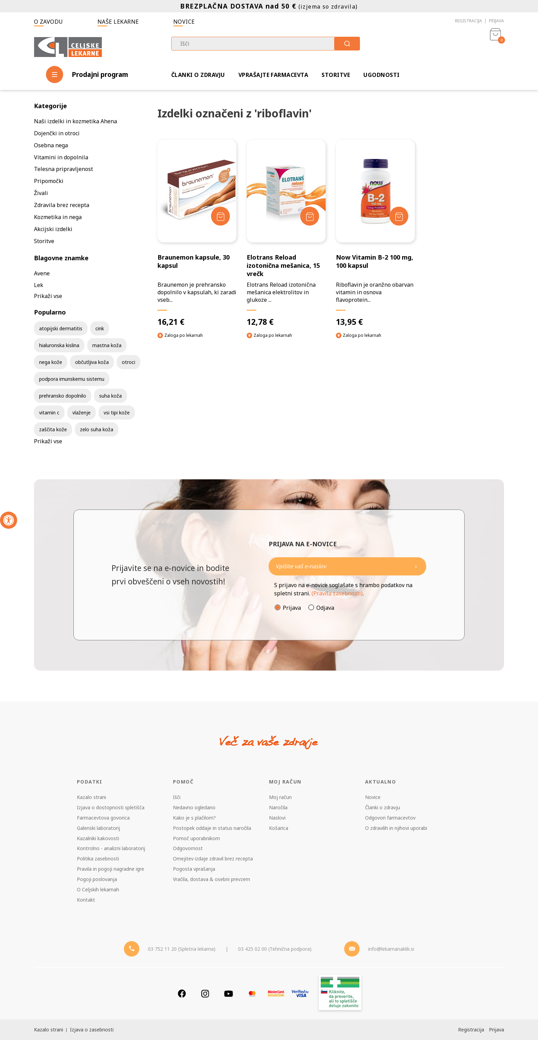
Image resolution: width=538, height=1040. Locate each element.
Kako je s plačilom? (194, 817)
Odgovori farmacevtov (390, 817)
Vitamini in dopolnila (61, 157)
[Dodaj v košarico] (220, 216)
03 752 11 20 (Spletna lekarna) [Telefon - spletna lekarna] (181, 949)
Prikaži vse (48, 296)
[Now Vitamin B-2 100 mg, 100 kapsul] (375, 233)
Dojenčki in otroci (57, 133)
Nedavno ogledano (194, 807)
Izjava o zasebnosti (92, 1029)
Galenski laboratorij (98, 828)
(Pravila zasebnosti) (337, 593)
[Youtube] (228, 993)
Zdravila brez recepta (61, 205)
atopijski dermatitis (60, 328)
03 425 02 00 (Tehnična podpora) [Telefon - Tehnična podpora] (275, 949)
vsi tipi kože (117, 412)
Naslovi (277, 817)
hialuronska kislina (59, 345)
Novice (184, 21)
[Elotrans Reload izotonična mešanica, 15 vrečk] (286, 233)
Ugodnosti (381, 75)
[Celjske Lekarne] (68, 45)
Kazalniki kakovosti (98, 838)
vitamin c (49, 412)
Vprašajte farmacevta (273, 75)
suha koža (110, 395)
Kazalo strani (91, 797)
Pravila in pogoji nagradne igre (110, 869)
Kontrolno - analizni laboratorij (111, 848)
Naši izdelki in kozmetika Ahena (75, 121)
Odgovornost (188, 848)
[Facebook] (182, 993)
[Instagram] (205, 993)
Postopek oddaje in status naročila (212, 828)
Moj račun (280, 797)
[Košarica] (495, 46)
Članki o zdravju (198, 75)
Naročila (278, 807)
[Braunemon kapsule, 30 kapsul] (196, 233)
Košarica (278, 828)
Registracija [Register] (471, 1029)
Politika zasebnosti (98, 858)
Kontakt (86, 899)
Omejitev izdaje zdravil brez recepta (213, 858)
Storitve (335, 75)
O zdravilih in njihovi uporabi (396, 828)
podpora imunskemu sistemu (71, 379)
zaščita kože (53, 429)
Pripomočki (48, 181)
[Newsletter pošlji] (416, 566)
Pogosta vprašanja (194, 869)
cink (99, 328)
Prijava (496, 21)
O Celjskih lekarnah (98, 889)
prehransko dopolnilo (62, 395)
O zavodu (48, 21)
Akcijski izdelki (53, 229)
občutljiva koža (92, 362)
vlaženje (81, 412)
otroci (128, 362)
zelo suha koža (96, 429)
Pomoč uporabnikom (196, 838)
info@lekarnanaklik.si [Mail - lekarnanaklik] (391, 949)
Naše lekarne (118, 21)
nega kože (50, 362)
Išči (176, 797)
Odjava (325, 608)
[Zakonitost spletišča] (340, 993)
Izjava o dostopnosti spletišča (110, 807)
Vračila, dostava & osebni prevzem (211, 879)
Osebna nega (51, 145)
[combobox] (265, 43)
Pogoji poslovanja (97, 879)
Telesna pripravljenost (63, 169)
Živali (41, 193)
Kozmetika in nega (58, 217)
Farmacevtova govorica (103, 817)
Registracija (468, 21)
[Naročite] (347, 566)
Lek (38, 285)
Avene (42, 273)
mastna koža (106, 345)
